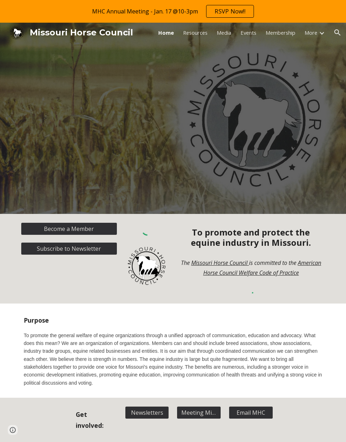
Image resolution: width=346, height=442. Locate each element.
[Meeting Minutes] (199, 412)
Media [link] (224, 32)
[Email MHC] (251, 412)
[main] (251, 237)
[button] (337, 32)
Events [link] (248, 32)
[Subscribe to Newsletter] (69, 248)
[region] (173, 11)
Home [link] (166, 32)
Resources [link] (195, 32)
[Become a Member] (69, 228)
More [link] (311, 32)
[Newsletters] (147, 412)
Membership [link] (280, 32)
